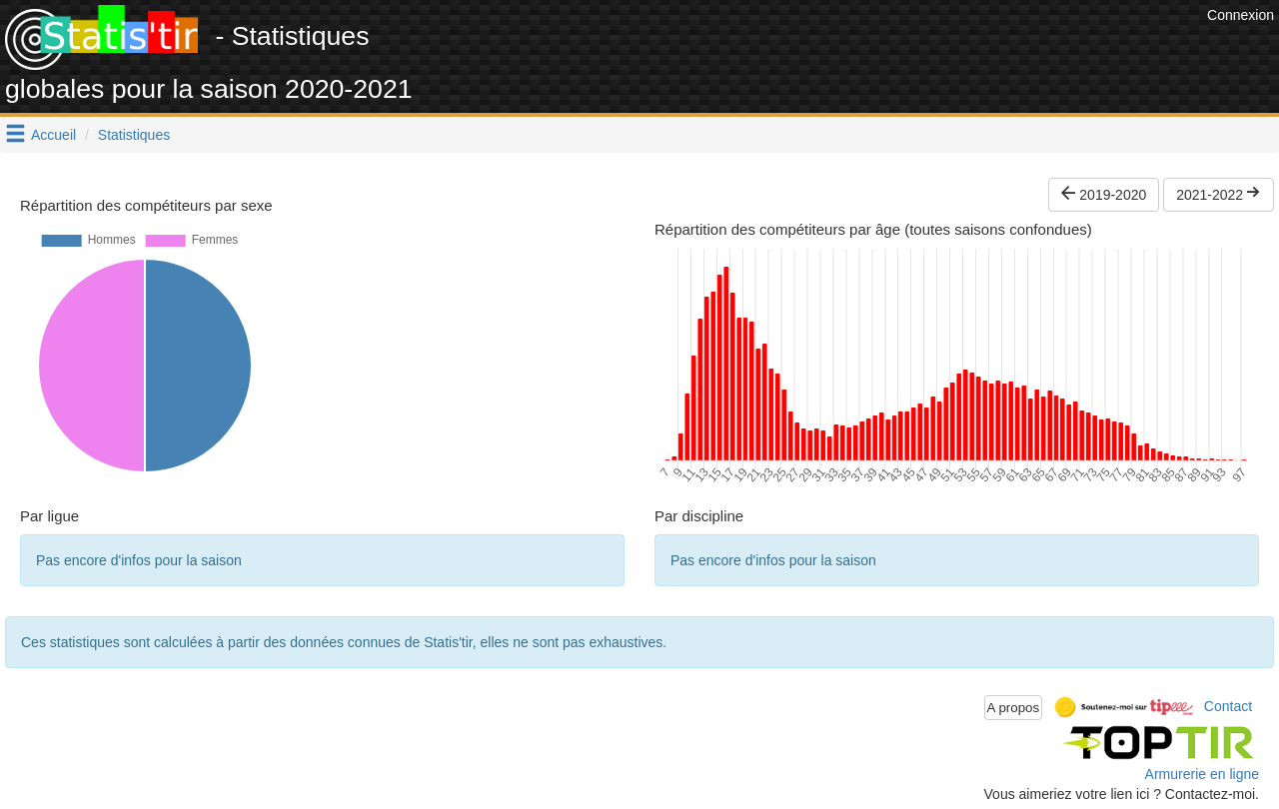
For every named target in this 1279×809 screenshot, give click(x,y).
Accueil (53, 135)
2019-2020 (1103, 195)
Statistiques (134, 135)
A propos (1013, 707)
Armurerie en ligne (1202, 774)
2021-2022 (1218, 195)
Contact (1228, 706)
